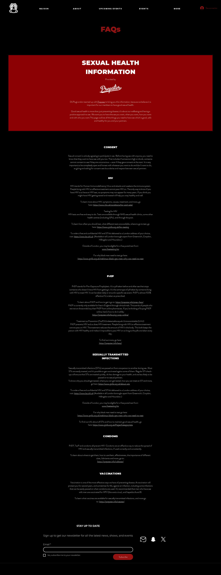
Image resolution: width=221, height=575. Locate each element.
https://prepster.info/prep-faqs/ (129, 302)
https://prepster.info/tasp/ (110, 343)
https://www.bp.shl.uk (83, 236)
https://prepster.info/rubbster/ (110, 461)
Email (47, 544)
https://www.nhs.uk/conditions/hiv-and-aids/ (113, 204)
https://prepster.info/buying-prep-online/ (110, 314)
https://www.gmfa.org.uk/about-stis (114, 383)
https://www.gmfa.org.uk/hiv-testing (113, 227)
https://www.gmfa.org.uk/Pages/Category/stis (113, 424)
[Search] (177, 9)
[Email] (87, 549)
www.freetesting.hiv (110, 249)
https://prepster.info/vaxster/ (111, 501)
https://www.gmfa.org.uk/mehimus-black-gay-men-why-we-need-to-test (110, 258)
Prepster (101, 101)
